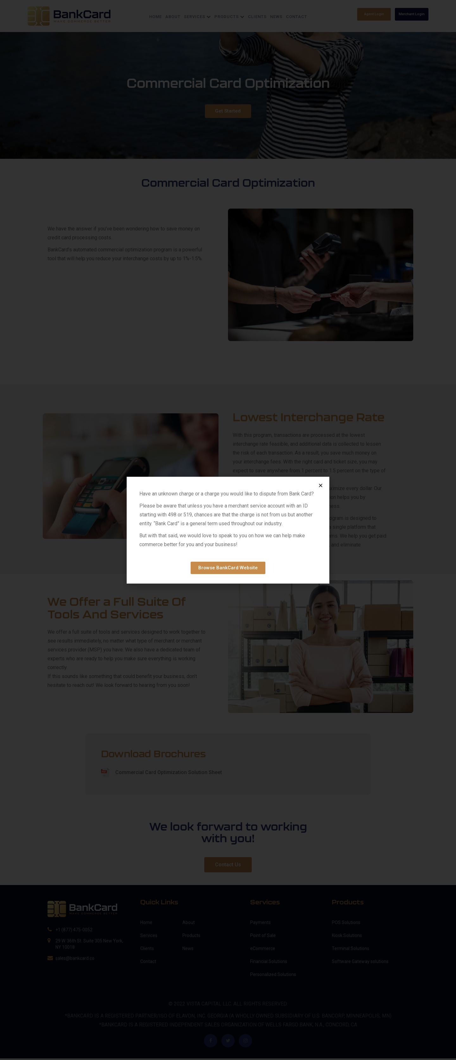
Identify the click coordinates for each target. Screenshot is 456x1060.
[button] (320, 485)
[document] (228, 530)
